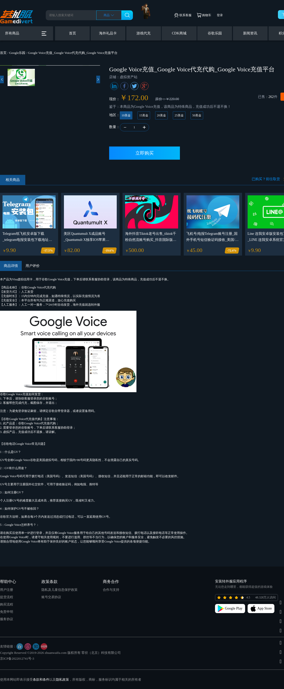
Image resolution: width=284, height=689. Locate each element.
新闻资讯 (250, 33)
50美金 (196, 115)
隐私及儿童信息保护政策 (59, 590)
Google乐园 (17, 53)
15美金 (143, 115)
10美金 (126, 115)
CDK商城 (179, 33)
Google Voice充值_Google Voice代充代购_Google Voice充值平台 (73, 53)
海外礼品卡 (108, 33)
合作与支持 (111, 590)
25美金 (179, 115)
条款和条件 (41, 679)
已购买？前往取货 (266, 179)
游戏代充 (143, 33)
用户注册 (6, 590)
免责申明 (6, 612)
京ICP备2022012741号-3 (17, 658)
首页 (72, 33)
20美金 (161, 115)
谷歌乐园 (215, 33)
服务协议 (6, 619)
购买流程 (6, 604)
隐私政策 (62, 679)
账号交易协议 (51, 597)
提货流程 (6, 597)
